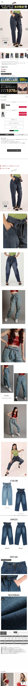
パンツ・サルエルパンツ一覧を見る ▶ (14, 150)
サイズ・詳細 (21, 134)
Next (27, 29)
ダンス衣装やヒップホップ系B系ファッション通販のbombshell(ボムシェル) (10, 9)
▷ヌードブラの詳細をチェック (5, 94)
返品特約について (14, 119)
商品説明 (7, 134)
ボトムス (23, 9)
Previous (1, 29)
